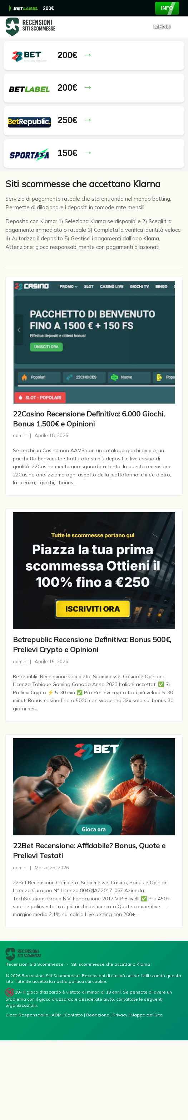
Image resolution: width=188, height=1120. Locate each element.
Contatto (74, 1015)
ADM (57, 1015)
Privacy (120, 1015)
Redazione (98, 1015)
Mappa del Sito (146, 1015)
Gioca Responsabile (26, 1015)
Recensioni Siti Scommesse (34, 964)
